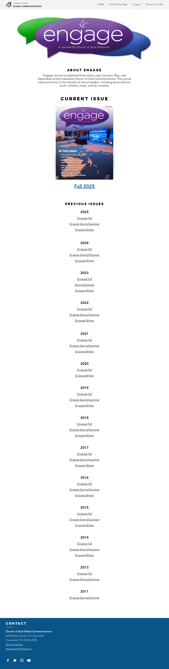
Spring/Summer (84, 285)
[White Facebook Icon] (8, 660)
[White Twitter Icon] (15, 660)
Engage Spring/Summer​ (84, 579)
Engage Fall (84, 218)
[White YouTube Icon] (29, 660)
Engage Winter (84, 229)
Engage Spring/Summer (84, 224)
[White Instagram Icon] (22, 660)
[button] (154, 4)
